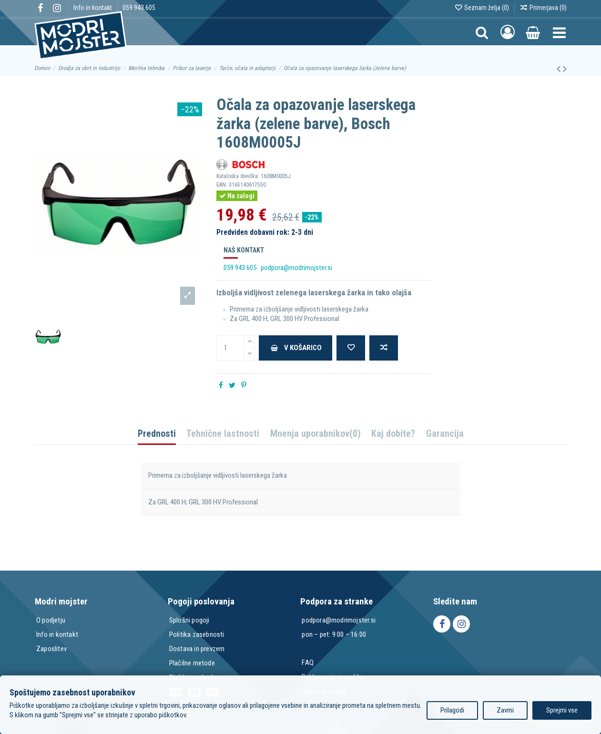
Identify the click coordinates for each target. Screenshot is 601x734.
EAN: (221, 184)
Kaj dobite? (393, 434)
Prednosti (157, 434)
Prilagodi (452, 710)
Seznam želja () (482, 7)
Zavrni (505, 710)
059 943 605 (138, 7)
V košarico (296, 347)
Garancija (445, 434)
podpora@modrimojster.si (296, 267)
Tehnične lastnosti (222, 434)
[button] (559, 32)
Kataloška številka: (237, 176)
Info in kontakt (93, 7)
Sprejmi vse (562, 710)
